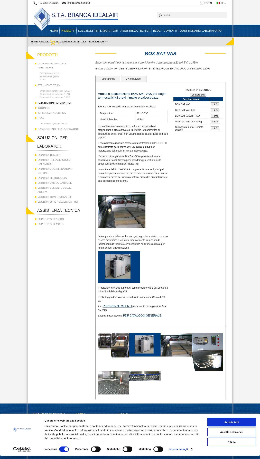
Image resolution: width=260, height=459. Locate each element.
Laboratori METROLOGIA (52, 177)
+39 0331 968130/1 (48, 3)
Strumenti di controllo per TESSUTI (56, 91)
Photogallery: (133, 78)
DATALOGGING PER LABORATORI (58, 129)
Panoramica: (108, 78)
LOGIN (208, 3)
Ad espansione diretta (50, 73)
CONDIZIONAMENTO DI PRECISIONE (52, 65)
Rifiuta (232, 445)
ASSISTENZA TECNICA (135, 30)
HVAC (41, 117)
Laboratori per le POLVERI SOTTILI (58, 201)
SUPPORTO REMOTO (50, 224)
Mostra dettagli (178, 452)
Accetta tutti (231, 425)
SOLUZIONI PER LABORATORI (98, 30)
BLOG (157, 30)
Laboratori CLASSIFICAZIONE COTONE (55, 170)
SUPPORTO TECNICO (51, 219)
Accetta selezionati (231, 435)
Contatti (170, 30)
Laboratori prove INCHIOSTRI (54, 196)
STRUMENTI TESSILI (50, 85)
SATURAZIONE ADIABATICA (54, 102)
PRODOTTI (68, 30)
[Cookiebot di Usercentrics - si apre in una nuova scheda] (22, 452)
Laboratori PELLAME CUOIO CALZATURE (54, 161)
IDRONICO (44, 107)
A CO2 (43, 79)
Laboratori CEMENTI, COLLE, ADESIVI (55, 189)
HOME (54, 30)
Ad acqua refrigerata (49, 76)
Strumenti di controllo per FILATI (55, 94)
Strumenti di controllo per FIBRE (55, 97)
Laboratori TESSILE (49, 154)
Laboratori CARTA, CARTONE (55, 182)
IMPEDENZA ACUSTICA (52, 112)
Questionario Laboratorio (200, 30)
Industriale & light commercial (53, 123)
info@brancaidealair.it (78, 3)
